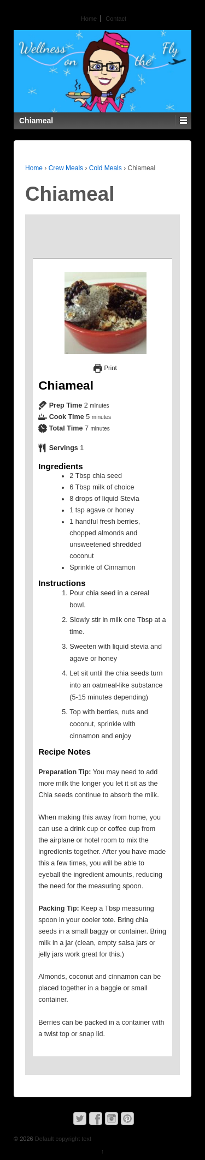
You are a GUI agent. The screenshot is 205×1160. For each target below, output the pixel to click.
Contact (116, 18)
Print (104, 367)
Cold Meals (105, 168)
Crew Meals (66, 168)
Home (89, 18)
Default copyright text (62, 1138)
